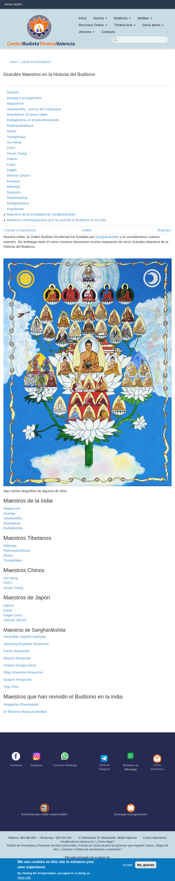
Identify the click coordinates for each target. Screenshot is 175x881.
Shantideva (12, 523)
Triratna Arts (125, 25)
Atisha (11, 131)
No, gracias (145, 865)
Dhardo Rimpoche (17, 658)
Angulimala (15, 209)
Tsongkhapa (16, 137)
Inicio (83, 18)
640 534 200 (63, 837)
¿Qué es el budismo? (36, 62)
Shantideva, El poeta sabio (27, 114)
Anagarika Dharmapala (20, 704)
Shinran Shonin (18, 175)
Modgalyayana (18, 203)
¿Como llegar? (105, 841)
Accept (127, 865)
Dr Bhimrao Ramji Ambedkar (25, 711)
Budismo (122, 18)
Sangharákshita (107, 237)
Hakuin (12, 159)
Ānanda (13, 92)
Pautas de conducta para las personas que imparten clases (116, 845)
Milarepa (13, 186)
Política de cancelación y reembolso (97, 849)
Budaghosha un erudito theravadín (33, 120)
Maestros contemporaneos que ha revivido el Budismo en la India (56, 220)
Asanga (9, 513)
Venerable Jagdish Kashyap (24, 636)
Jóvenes (87, 32)
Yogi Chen (11, 686)
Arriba (86, 230)
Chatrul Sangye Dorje (19, 665)
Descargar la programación (130, 814)
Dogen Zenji (12, 615)
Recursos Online (93, 25)
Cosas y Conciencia (19, 230)
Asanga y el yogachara (24, 98)
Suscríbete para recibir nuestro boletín (44, 814)
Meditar (144, 18)
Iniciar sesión (13, 4)
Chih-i (11, 148)
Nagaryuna (15, 103)
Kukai (11, 164)
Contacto (108, 32)
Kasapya (13, 181)
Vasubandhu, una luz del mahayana (34, 109)
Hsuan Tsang (17, 153)
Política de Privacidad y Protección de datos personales (42, 845)
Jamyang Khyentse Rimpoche (26, 644)
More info (24, 877)
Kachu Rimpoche (16, 651)
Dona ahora (153, 25)
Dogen (12, 170)
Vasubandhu (12, 518)
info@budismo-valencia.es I (78, 841)
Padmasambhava (16, 550)
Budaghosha (13, 528)
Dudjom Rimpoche (17, 679)
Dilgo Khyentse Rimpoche (23, 672)
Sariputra (14, 192)
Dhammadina (17, 198)
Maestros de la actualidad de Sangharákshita (41, 214)
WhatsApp (46, 837)
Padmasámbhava (20, 126)
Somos (100, 18)
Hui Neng (14, 142)
